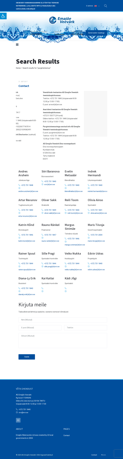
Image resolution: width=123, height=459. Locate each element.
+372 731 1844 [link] (27, 262)
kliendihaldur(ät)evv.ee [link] (74, 190)
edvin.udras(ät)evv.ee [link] (96, 268)
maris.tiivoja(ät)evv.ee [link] (96, 240)
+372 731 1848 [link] (27, 184)
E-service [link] (89, 6)
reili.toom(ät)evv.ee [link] (75, 212)
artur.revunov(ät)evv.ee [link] (27, 215)
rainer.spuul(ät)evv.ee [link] (26, 268)
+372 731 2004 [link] (96, 234)
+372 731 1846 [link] (27, 234)
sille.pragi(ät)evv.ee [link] (52, 265)
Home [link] (18, 67)
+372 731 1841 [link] (96, 209)
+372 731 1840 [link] (50, 180)
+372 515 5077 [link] (36, 33)
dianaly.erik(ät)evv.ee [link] (26, 293)
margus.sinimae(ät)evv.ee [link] (75, 244)
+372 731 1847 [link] (50, 234)
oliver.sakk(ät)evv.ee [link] (52, 212)
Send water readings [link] (96, 31)
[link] (3, 16)
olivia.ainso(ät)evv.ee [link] (99, 212)
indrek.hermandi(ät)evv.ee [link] (98, 190)
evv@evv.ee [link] (59, 33)
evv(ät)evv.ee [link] (49, 183)
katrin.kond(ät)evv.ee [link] (26, 240)
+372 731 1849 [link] (50, 209)
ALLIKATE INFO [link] (34, 6)
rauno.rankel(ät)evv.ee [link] (50, 240)
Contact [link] (23, 85)
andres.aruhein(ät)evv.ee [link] (28, 190)
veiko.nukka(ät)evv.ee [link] (73, 268)
